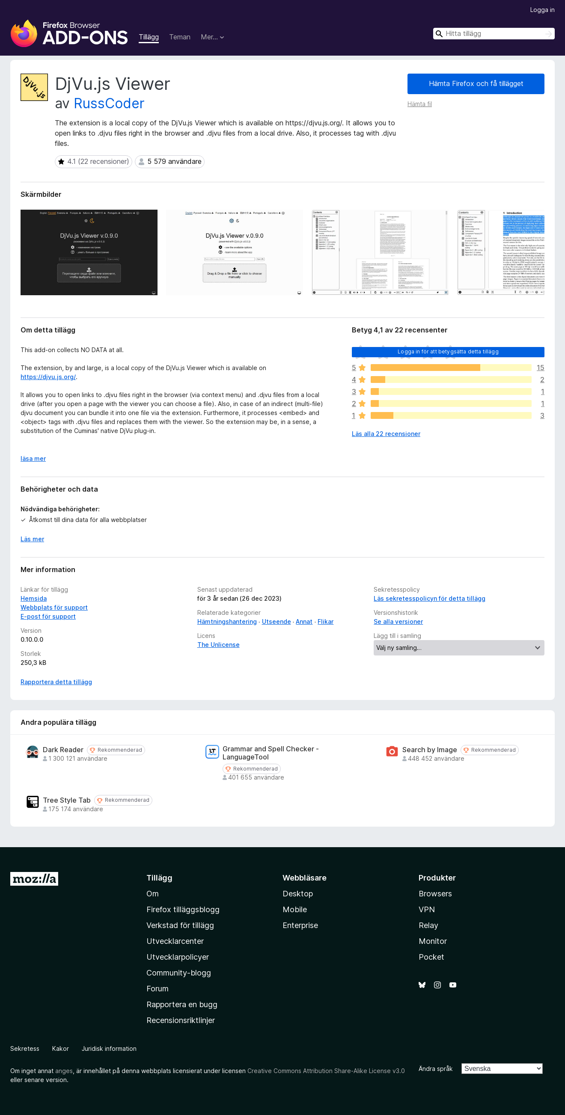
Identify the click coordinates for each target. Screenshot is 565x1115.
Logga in (542, 9)
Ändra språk (436, 1068)
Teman (179, 37)
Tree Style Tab (67, 800)
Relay (428, 925)
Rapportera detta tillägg (56, 681)
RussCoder (109, 103)
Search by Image (429, 750)
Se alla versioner (398, 621)
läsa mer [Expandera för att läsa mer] (33, 458)
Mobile (294, 909)
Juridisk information (109, 1048)
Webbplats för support (54, 607)
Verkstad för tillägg (180, 925)
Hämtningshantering (227, 621)
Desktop (297, 893)
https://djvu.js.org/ (48, 376)
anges (64, 1070)
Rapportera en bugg (181, 1004)
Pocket (431, 956)
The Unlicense (218, 644)
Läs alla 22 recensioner (386, 433)
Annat (304, 621)
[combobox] (494, 33)
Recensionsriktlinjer (180, 1020)
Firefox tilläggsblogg (183, 909)
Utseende (276, 621)
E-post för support (48, 616)
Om (152, 893)
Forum (157, 988)
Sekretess (24, 1048)
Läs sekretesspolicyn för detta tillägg (429, 598)
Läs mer (32, 539)
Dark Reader (63, 750)
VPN (427, 909)
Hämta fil (419, 103)
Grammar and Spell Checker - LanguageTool (271, 753)
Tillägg (149, 37)
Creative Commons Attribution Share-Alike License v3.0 (326, 1070)
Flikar (325, 621)
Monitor (433, 941)
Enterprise (300, 925)
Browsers (435, 893)
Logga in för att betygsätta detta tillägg (448, 351)
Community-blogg (178, 972)
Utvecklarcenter (175, 941)
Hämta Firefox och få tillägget (476, 83)
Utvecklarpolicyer (177, 956)
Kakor (60, 1048)
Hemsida (34, 598)
